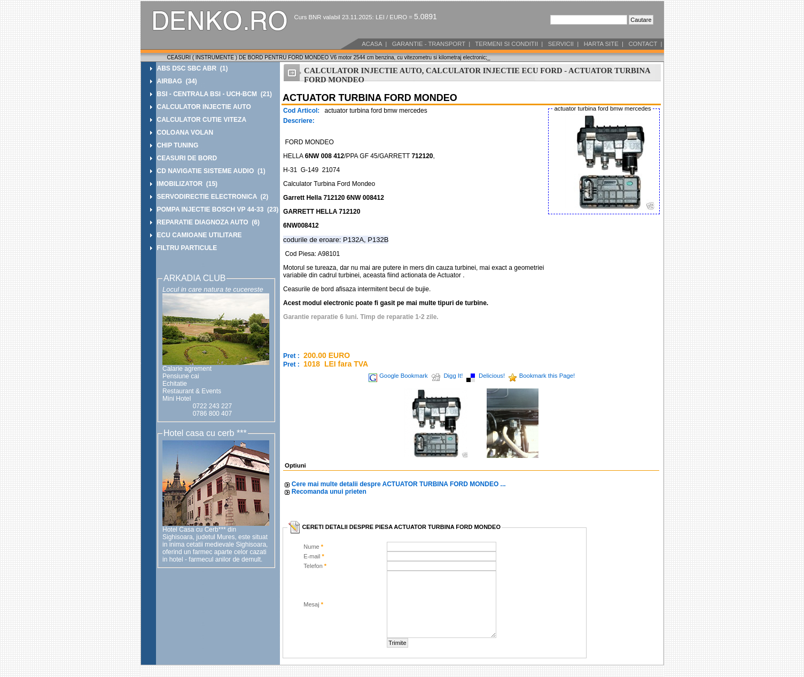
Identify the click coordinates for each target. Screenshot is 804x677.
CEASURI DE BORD (187, 158)
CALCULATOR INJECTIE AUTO (204, 107)
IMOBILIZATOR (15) (187, 184)
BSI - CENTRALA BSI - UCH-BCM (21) (214, 94)
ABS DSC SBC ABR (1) (192, 68)
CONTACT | (644, 44)
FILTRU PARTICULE (187, 248)
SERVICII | (562, 44)
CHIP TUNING (178, 145)
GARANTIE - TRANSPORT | (430, 44)
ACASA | (374, 44)
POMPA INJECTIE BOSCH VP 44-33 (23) (218, 209)
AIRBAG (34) (177, 81)
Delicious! (492, 375)
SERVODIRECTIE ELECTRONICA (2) (213, 196)
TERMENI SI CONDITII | (508, 44)
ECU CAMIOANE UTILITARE (199, 235)
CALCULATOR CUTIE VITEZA (202, 119)
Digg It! (453, 375)
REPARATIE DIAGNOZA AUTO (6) (208, 222)
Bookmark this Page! (547, 375)
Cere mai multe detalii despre (399, 484)
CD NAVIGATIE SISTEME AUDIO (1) (211, 171)
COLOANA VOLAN (185, 132)
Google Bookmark (403, 375)
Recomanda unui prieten (329, 491)
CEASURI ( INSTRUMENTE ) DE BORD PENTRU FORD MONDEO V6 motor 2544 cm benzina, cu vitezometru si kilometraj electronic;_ (328, 57)
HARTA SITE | (602, 44)
